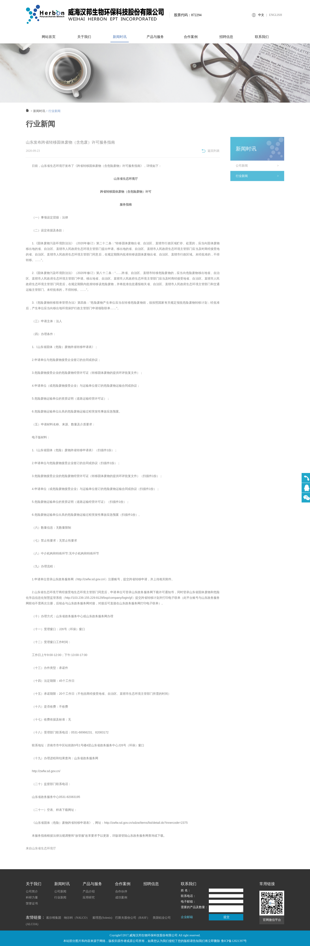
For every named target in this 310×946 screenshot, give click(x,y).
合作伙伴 (121, 891)
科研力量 (32, 897)
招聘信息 (226, 40)
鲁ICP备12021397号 (234, 941)
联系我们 (261, 40)
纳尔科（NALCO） (76, 917)
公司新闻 (260, 169)
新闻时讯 (119, 40)
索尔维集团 (53, 917)
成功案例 (121, 897)
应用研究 (89, 897)
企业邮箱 (187, 917)
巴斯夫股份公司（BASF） (132, 917)
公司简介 (32, 891)
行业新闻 (260, 179)
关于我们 (84, 40)
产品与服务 (155, 40)
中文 (261, 15)
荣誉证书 (32, 903)
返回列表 (211, 154)
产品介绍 (89, 891)
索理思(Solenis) (102, 917)
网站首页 (48, 40)
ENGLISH (275, 15)
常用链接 (267, 884)
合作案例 (190, 40)
